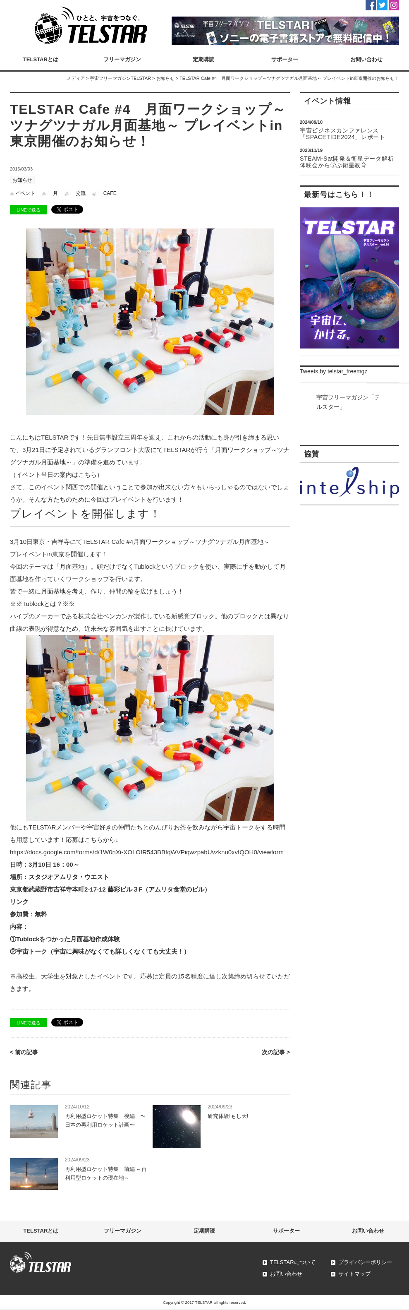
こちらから (99, 839)
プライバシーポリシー (365, 1262)
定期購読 (203, 59)
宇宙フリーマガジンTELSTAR (120, 78)
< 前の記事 (24, 1052)
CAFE (110, 193)
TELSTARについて (293, 1262)
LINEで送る (28, 209)
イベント (25, 193)
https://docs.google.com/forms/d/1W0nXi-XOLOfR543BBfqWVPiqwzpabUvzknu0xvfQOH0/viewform (147, 852)
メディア (76, 78)
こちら (87, 474)
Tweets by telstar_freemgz (333, 371)
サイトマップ (354, 1274)
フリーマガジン (122, 59)
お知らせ (165, 78)
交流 (81, 193)
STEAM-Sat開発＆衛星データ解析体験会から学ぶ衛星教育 (347, 161)
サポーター (284, 59)
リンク (19, 901)
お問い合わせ (366, 59)
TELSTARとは (40, 59)
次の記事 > (276, 1052)
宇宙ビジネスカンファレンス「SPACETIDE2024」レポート (342, 133)
